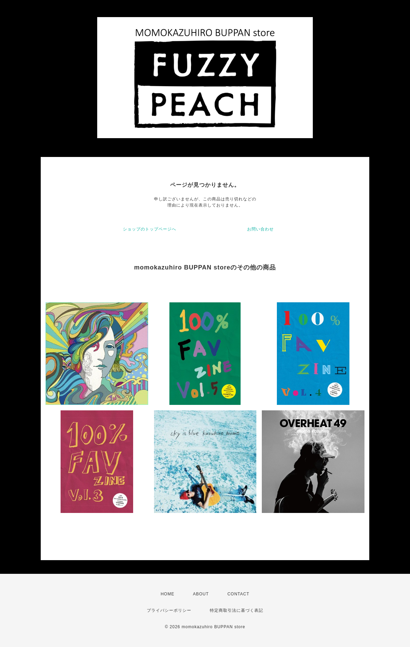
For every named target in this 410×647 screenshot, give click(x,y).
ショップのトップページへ (149, 229)
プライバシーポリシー (169, 610)
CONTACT (238, 594)
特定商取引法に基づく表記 (236, 610)
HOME (167, 594)
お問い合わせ (260, 229)
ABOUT (201, 594)
